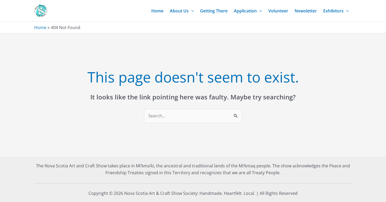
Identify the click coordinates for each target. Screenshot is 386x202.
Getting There (214, 11)
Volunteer (278, 11)
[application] (191, 11)
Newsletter (306, 11)
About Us (182, 11)
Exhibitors (336, 11)
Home (157, 11)
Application (248, 11)
